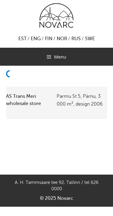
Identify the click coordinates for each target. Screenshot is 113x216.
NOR (62, 38)
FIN (48, 38)
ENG (36, 38)
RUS (76, 38)
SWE (90, 38)
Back (9, 84)
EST (22, 38)
